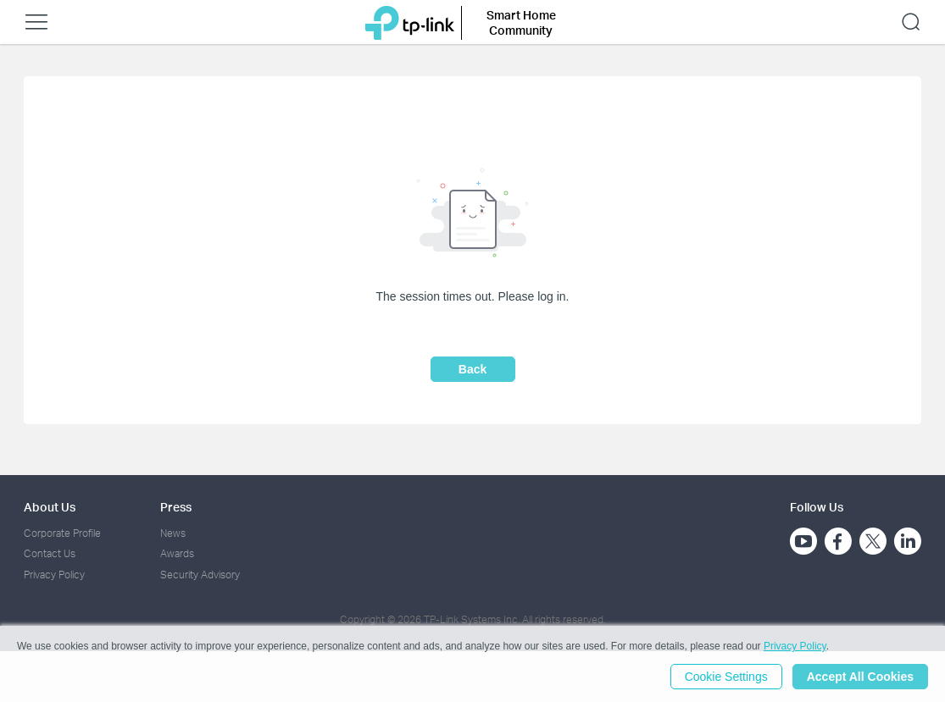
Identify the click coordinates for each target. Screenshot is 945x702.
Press (176, 507)
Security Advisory (200, 574)
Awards (177, 553)
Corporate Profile (62, 533)
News (173, 533)
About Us (49, 507)
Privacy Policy (54, 574)
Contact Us (49, 553)
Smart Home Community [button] (521, 22)
